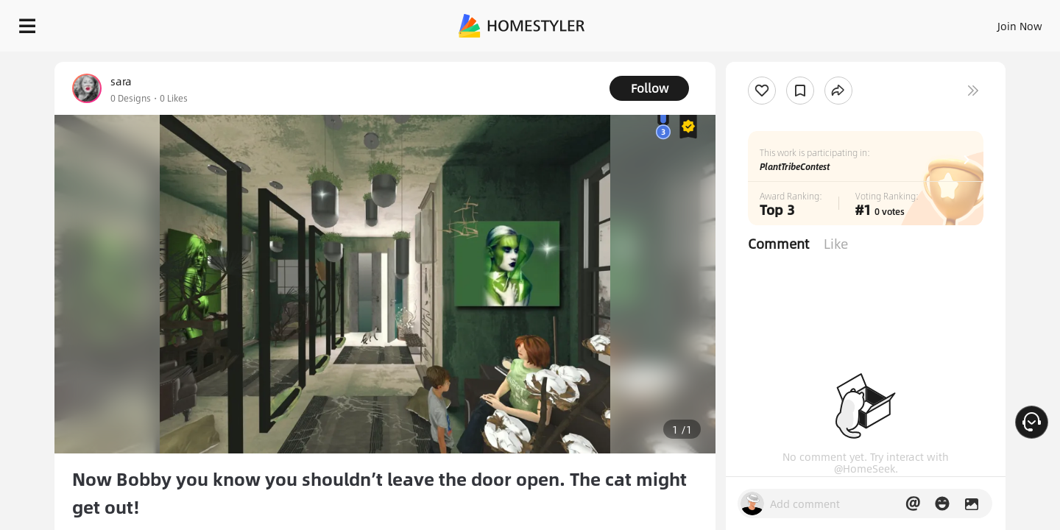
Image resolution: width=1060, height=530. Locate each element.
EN (894, 22)
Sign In (788, 22)
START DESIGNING (986, 22)
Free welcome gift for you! (754, 61)
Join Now (842, 22)
